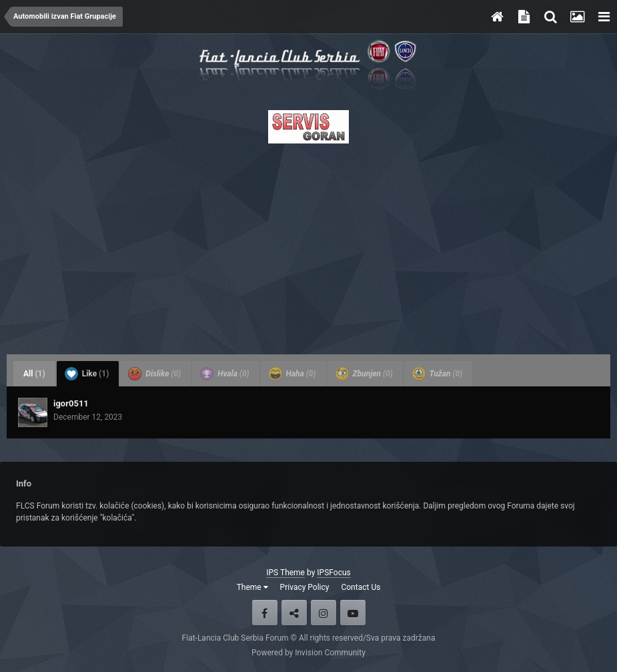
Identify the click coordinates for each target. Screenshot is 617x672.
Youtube (353, 612)
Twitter (294, 612)
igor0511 (71, 403)
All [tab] (34, 373)
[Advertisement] (308, 244)
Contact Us (360, 587)
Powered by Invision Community (308, 652)
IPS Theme (285, 572)
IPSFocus (333, 572)
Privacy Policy (305, 587)
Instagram (323, 612)
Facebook (264, 612)
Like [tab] (87, 373)
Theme (252, 587)
